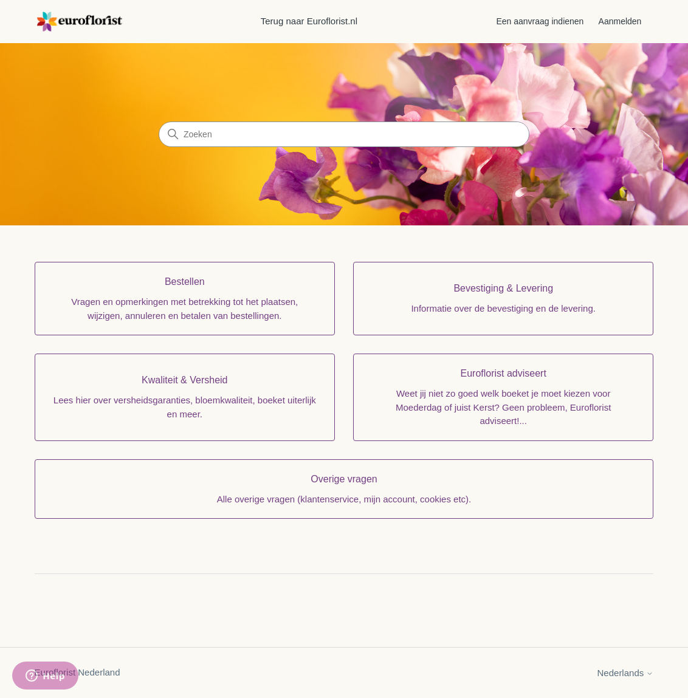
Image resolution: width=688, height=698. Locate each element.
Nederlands (625, 673)
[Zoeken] (344, 134)
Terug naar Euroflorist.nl (309, 21)
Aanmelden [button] (620, 21)
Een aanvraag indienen (539, 21)
